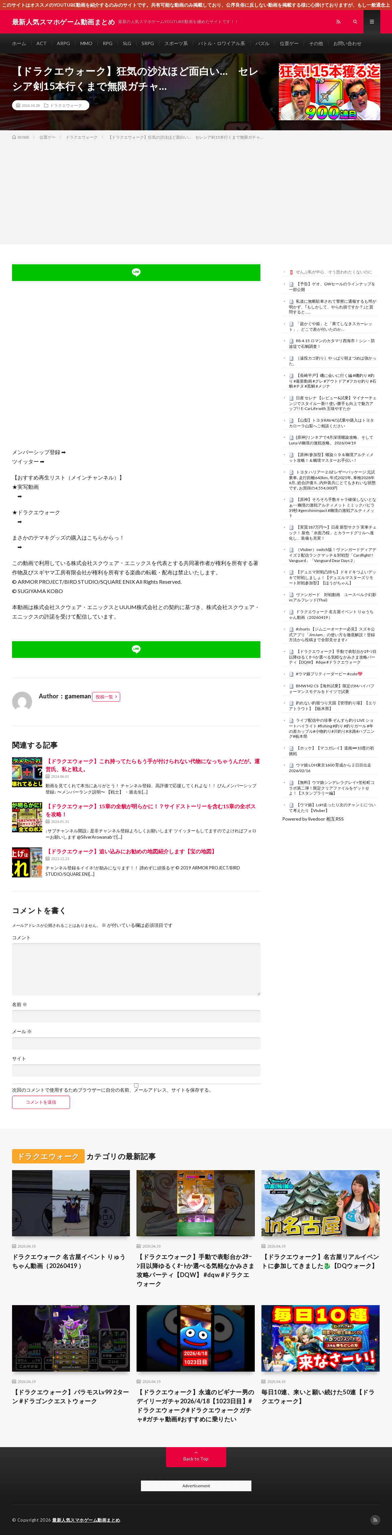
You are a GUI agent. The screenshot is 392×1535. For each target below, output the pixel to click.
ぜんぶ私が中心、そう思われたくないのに (334, 271)
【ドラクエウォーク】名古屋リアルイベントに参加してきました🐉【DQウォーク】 (320, 1261)
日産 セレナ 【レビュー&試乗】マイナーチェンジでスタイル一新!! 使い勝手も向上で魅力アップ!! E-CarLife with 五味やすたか (333, 403)
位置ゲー (289, 43)
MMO (86, 43)
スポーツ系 (176, 43)
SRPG (148, 43)
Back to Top (196, 1458)
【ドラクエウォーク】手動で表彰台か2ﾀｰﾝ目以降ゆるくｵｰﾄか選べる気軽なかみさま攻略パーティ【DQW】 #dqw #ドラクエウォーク (333, 657)
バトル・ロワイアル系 (221, 43)
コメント (21, 937)
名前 (19, 1004)
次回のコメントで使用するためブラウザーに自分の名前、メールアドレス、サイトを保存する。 (113, 1090)
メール (22, 1031)
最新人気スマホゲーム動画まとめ (86, 1520)
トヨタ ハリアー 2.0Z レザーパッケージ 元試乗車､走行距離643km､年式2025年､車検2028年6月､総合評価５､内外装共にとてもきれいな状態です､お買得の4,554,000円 (332, 480)
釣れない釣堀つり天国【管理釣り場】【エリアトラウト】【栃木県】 (332, 705)
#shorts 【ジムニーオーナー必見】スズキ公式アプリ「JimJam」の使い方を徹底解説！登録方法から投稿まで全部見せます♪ (332, 634)
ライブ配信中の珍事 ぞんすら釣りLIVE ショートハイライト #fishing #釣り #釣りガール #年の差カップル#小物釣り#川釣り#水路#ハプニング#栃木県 (332, 728)
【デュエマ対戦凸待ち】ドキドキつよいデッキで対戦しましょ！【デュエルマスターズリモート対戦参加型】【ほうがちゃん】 (332, 577)
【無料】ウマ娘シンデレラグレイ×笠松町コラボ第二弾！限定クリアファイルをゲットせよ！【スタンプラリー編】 (332, 788)
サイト (19, 1058)
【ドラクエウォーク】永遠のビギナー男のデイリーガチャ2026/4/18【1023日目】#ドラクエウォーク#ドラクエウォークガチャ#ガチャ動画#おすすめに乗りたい (195, 1405)
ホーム (19, 43)
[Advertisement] (196, 191)
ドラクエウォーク (66, 105)
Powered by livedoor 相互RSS (313, 819)
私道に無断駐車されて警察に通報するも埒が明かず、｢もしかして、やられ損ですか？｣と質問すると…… (332, 307)
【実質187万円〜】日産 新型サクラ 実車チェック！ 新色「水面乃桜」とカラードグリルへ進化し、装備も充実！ (333, 533)
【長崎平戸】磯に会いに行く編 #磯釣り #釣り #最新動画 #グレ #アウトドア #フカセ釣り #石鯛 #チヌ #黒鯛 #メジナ (332, 381)
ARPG (63, 43)
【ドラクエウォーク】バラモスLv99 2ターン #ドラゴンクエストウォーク (70, 1396)
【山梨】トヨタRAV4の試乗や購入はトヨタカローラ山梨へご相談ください (331, 423)
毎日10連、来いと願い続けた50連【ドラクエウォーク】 (318, 1396)
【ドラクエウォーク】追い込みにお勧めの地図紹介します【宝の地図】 (131, 851)
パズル (262, 43)
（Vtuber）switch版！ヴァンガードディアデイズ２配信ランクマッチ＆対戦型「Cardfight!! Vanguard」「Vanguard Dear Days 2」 (332, 555)
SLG (127, 43)
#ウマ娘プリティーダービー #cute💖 (329, 673)
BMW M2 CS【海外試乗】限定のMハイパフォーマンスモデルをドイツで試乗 (331, 688)
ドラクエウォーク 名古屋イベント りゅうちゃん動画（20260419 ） (331, 614)
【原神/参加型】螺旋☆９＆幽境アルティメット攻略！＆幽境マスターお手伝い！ (331, 457)
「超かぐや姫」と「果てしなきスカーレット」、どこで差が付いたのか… (330, 326)
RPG (107, 43)
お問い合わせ (347, 43)
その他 (316, 43)
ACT (41, 43)
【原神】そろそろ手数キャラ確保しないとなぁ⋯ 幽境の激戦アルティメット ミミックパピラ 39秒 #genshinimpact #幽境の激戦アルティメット (332, 507)
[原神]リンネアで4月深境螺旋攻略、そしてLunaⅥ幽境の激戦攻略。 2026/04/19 (331, 440)
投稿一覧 (104, 696)
